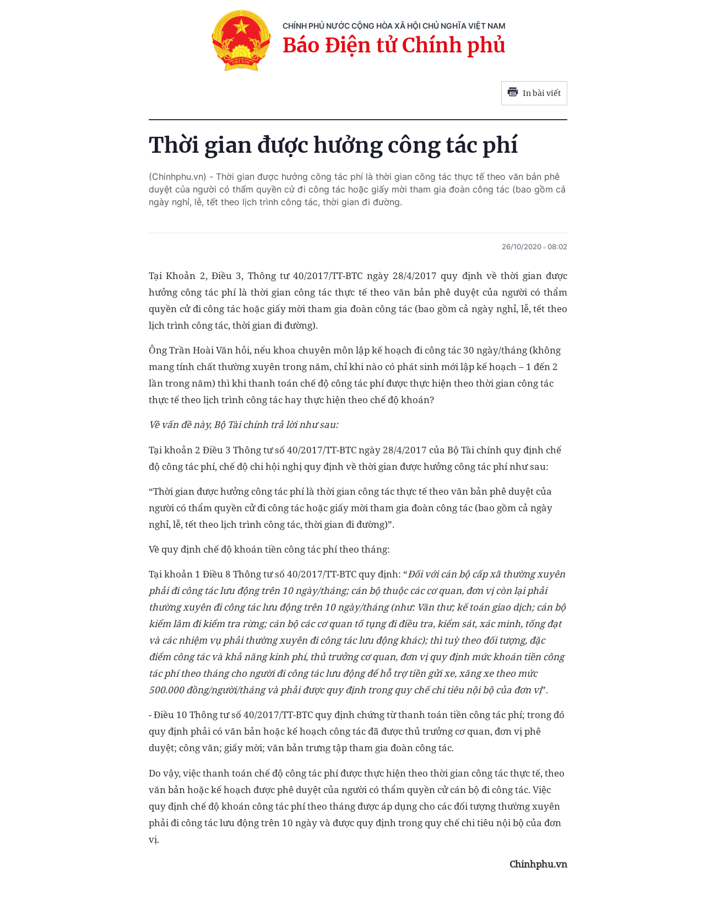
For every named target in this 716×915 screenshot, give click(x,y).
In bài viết (534, 93)
